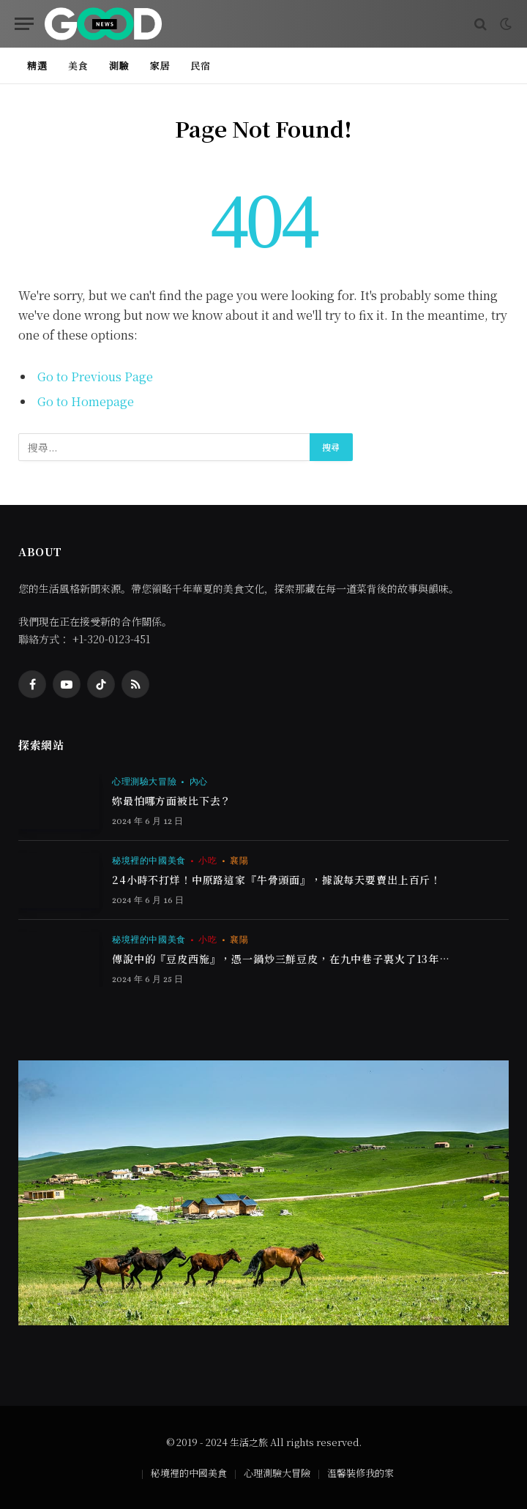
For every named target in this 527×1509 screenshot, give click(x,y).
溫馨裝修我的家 (360, 1473)
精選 (37, 65)
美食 (78, 65)
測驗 (119, 65)
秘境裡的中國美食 (149, 860)
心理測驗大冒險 (144, 781)
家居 (159, 65)
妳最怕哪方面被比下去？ (171, 801)
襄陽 (239, 860)
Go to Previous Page (95, 376)
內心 (199, 781)
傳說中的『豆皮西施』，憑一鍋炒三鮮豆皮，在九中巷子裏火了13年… (281, 959)
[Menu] (24, 23)
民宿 (200, 65)
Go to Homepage (85, 401)
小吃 (207, 860)
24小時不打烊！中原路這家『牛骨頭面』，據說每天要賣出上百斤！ (276, 880)
